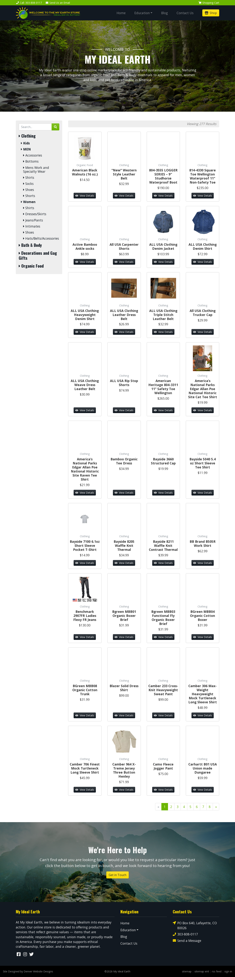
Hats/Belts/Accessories (41, 238)
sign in (228, 971)
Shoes (28, 190)
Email (58, 2)
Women (28, 202)
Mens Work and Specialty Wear (36, 169)
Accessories (32, 155)
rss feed (216, 971)
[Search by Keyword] (35, 126)
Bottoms (31, 161)
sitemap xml (201, 971)
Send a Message (187, 940)
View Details (84, 195)
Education (142, 13)
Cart (208, 2)
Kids (25, 143)
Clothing (27, 135)
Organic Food (31, 265)
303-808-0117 (185, 934)
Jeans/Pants (33, 220)
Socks (28, 184)
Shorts (29, 196)
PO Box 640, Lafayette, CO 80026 (195, 925)
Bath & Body (30, 245)
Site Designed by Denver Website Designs (28, 971)
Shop (211, 13)
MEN (26, 149)
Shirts (28, 178)
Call (29, 2)
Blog (164, 13)
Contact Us (185, 13)
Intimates (31, 226)
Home (121, 13)
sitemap (186, 971)
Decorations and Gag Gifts (38, 255)
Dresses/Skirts (34, 214)
